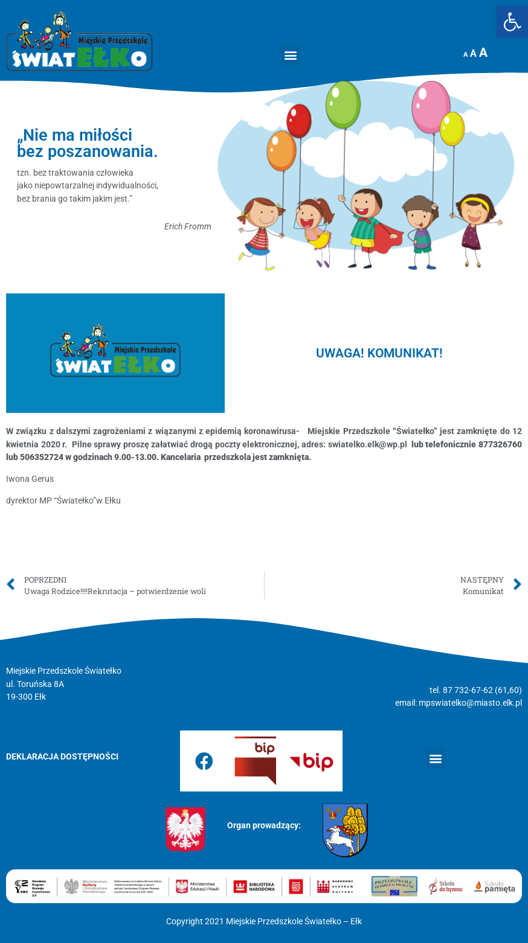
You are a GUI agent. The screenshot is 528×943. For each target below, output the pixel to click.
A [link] (465, 55)
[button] (290, 55)
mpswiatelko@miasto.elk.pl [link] (470, 703)
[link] (512, 21)
